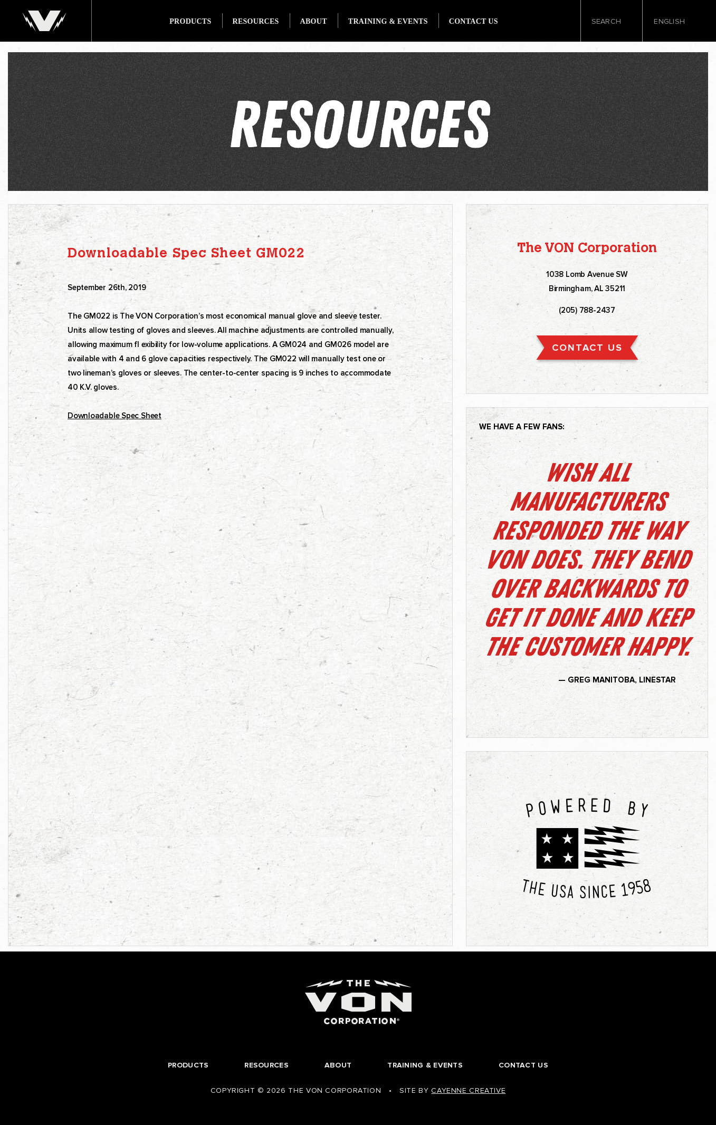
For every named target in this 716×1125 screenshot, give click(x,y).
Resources (256, 21)
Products (190, 21)
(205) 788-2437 (587, 310)
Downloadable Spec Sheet (114, 415)
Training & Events (388, 21)
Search (611, 22)
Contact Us (473, 21)
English (673, 21)
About (313, 21)
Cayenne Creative (468, 1090)
